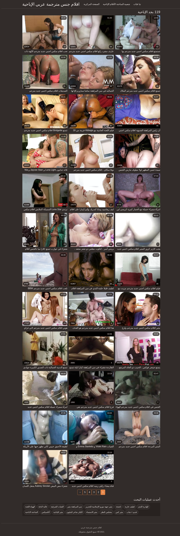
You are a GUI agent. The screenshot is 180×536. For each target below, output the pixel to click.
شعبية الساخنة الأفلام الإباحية (115, 4)
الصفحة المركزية (90, 4)
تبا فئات (135, 4)
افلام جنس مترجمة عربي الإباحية (49, 4)
